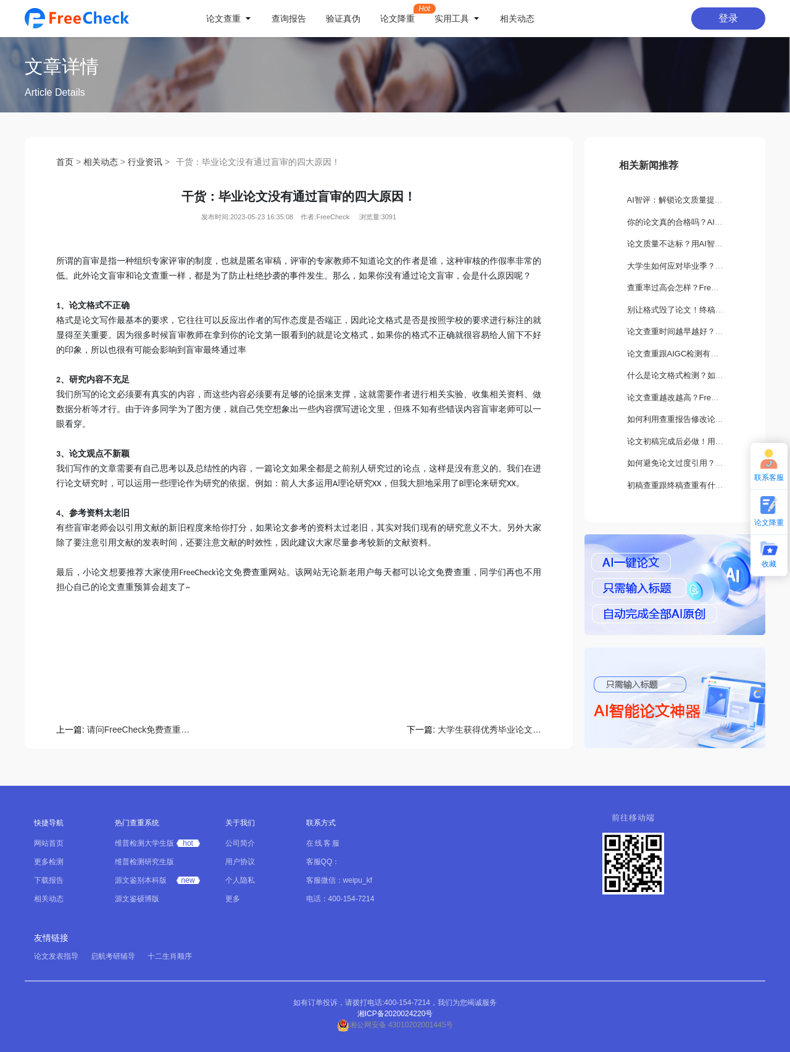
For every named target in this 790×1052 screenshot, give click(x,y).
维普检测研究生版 (144, 861)
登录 (728, 18)
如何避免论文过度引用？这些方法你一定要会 (707, 463)
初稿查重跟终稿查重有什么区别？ (687, 485)
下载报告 (49, 880)
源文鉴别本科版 (141, 880)
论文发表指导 (56, 956)
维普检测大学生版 (144, 843)
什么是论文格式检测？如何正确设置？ (695, 375)
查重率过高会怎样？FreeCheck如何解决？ (703, 287)
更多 (232, 898)
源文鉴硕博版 (137, 898)
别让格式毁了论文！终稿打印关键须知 (695, 309)
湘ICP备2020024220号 (395, 1013)
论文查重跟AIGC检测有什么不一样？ (693, 353)
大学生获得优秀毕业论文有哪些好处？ (489, 729)
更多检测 (49, 861)
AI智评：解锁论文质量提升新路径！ (691, 199)
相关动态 (100, 162)
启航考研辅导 (113, 956)
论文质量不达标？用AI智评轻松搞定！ (695, 243)
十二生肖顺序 (170, 956)
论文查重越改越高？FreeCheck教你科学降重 (707, 397)
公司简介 (240, 843)
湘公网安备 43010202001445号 (395, 1024)
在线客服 (323, 843)
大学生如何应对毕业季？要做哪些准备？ (699, 266)
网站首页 (49, 843)
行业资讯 (145, 162)
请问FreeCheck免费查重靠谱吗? (139, 729)
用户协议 (240, 861)
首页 (64, 162)
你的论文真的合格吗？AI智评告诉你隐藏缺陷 (707, 222)
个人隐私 (240, 880)
